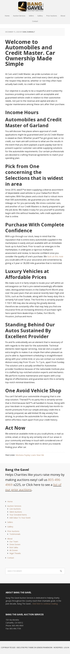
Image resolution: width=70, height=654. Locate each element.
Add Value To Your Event (19, 517)
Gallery (10, 526)
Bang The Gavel (35, 6)
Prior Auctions (13, 531)
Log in (66, 647)
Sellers (10, 522)
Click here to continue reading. (45, 603)
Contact (10, 558)
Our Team (13, 541)
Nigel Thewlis (15, 553)
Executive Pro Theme (25, 647)
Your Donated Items (18, 514)
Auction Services (14, 506)
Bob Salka (13, 547)
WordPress (58, 647)
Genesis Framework (44, 647)
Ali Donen (13, 550)
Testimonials (14, 534)
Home (10, 501)
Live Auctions (15, 509)
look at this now (55, 256)
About (9, 538)
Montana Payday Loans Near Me (30, 455)
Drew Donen (14, 544)
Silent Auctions (15, 512)
